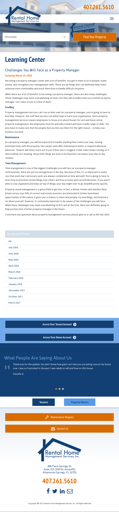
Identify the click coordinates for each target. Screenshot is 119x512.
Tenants (43, 402)
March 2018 (14, 272)
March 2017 (14, 302)
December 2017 (17, 290)
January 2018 (15, 284)
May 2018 (13, 259)
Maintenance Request (59, 417)
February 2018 (16, 278)
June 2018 (13, 253)
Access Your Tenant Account (59, 324)
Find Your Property (95, 37)
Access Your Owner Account (59, 337)
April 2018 (14, 265)
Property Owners (79, 402)
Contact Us (59, 429)
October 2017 (16, 296)
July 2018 (13, 247)
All (10, 241)
